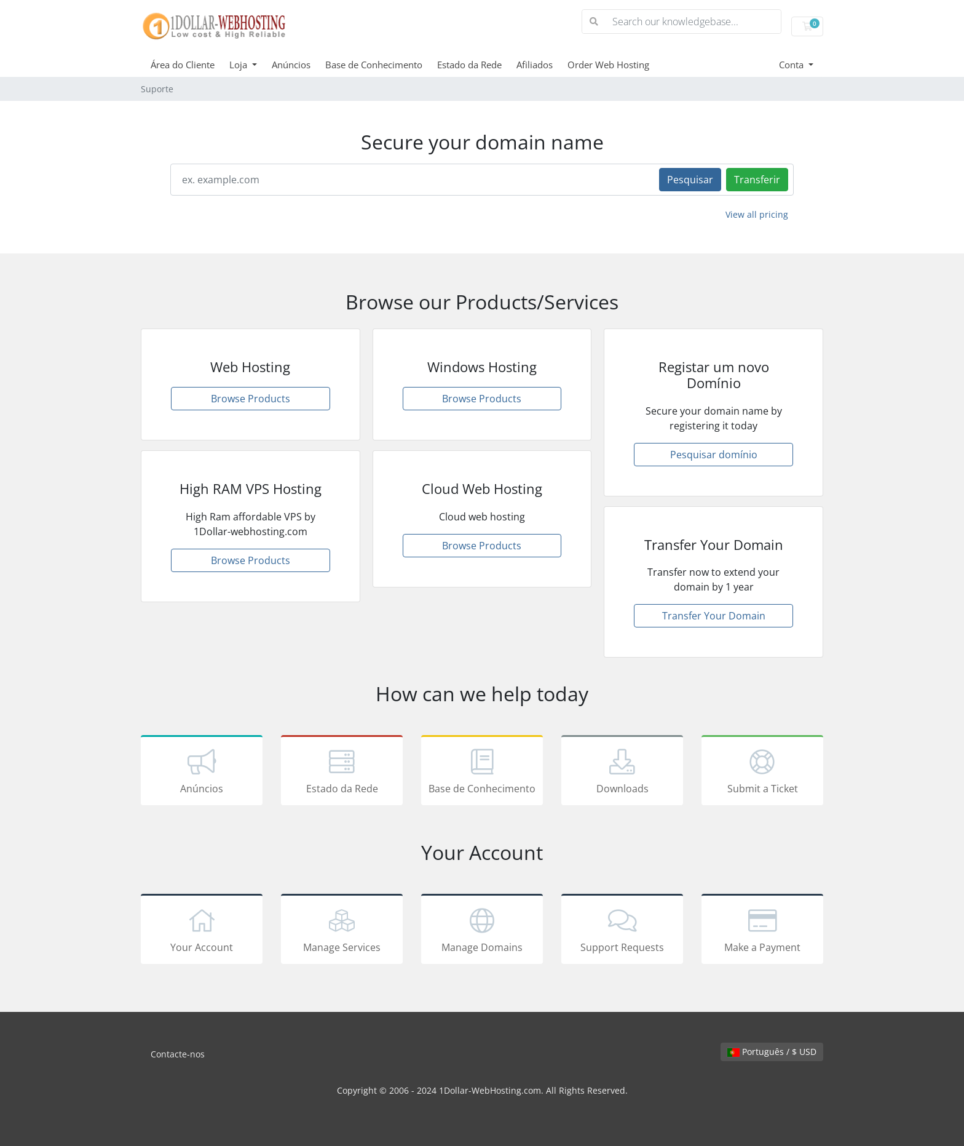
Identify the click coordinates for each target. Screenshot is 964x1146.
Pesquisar (690, 179)
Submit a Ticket (762, 772)
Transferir (757, 179)
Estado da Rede (469, 64)
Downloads (622, 772)
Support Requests (622, 931)
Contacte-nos (178, 1054)
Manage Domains (482, 931)
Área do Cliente (183, 64)
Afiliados (534, 64)
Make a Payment (762, 931)
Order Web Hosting (608, 64)
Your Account (202, 931)
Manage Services (342, 931)
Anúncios (291, 64)
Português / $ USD (771, 1051)
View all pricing (756, 214)
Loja (239, 64)
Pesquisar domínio (713, 454)
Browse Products (250, 398)
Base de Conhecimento (373, 64)
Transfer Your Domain (713, 616)
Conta (792, 64)
